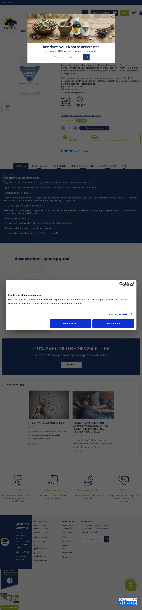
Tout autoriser (113, 323)
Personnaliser (71, 323)
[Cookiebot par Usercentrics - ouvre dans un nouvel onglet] (121, 284)
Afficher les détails (119, 314)
